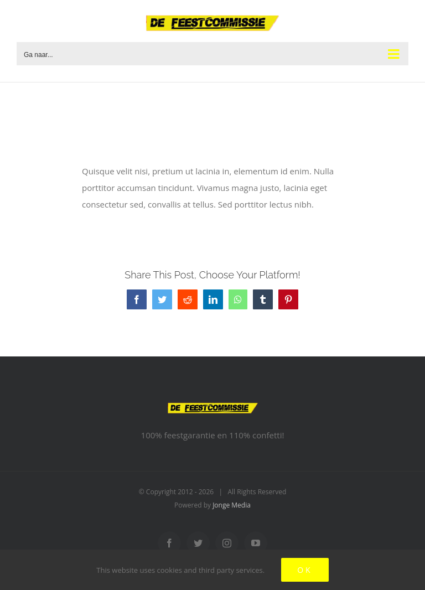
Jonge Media (231, 505)
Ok (304, 570)
